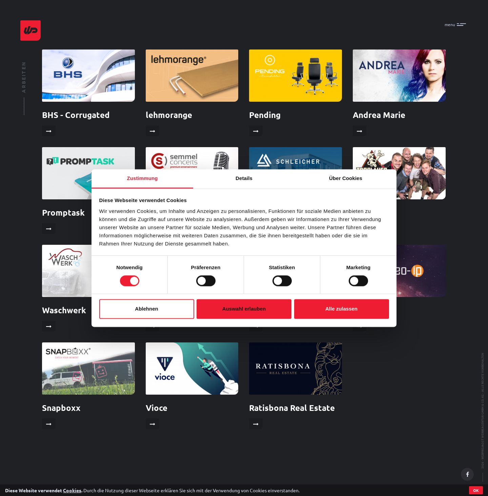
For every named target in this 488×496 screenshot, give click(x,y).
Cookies (72, 490)
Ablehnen (146, 309)
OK (476, 490)
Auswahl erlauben (244, 309)
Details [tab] (244, 178)
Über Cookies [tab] (345, 178)
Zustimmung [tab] (142, 178)
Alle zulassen (341, 309)
